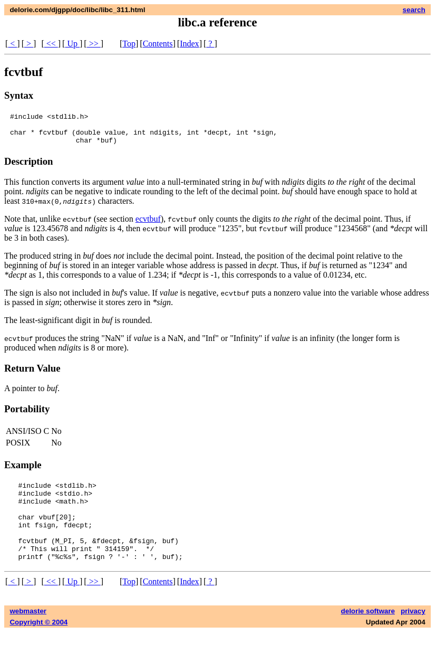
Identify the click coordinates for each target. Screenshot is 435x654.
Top (129, 43)
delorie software (368, 633)
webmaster (27, 633)
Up (72, 43)
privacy (413, 633)
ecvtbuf (148, 225)
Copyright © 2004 (38, 644)
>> (94, 43)
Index (189, 43)
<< (51, 43)
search (414, 10)
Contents (158, 43)
